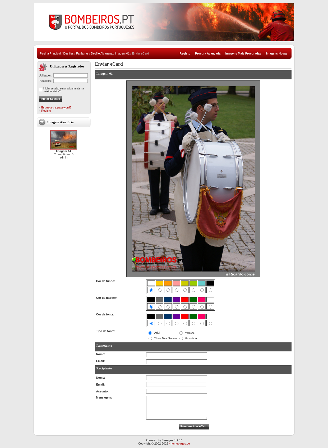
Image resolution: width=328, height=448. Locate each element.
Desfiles (68, 53)
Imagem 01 (122, 53)
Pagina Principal (50, 53)
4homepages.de (179, 443)
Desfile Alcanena (102, 53)
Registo (46, 110)
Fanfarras (82, 53)
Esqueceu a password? (56, 107)
